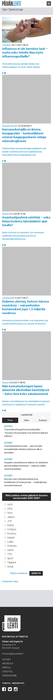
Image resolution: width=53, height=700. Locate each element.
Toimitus (6, 683)
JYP (9, 521)
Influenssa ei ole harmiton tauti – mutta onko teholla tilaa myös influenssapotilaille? (25, 52)
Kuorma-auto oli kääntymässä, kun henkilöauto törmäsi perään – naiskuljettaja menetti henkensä (25, 482)
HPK (9, 508)
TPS (9, 554)
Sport (10, 558)
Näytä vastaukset (18, 573)
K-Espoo (11, 529)
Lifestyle (6, 45)
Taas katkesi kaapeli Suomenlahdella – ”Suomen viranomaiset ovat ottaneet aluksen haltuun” (26, 432)
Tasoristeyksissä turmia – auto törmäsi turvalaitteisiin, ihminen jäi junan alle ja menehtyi (23, 449)
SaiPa (10, 550)
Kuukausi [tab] (43, 420)
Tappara (11, 562)
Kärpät (11, 537)
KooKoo (11, 533)
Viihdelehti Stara (10, 581)
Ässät (10, 566)
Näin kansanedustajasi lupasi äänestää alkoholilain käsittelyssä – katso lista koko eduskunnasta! (25, 390)
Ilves (9, 512)
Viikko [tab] (26, 420)
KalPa (10, 525)
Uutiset (5, 214)
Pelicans (12, 545)
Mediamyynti (18, 683)
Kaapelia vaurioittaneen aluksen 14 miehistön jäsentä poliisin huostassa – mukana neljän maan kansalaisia (26, 465)
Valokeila (7, 663)
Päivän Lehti (11, 3)
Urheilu (6, 667)
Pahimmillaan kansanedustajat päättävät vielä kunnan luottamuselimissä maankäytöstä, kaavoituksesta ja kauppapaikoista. (24, 151)
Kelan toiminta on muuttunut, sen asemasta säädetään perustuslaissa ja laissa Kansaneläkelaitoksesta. (23, 235)
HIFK (10, 504)
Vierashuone (8, 126)
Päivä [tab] (10, 420)
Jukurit (11, 517)
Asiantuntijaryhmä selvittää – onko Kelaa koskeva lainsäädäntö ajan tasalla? (26, 221)
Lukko (10, 541)
